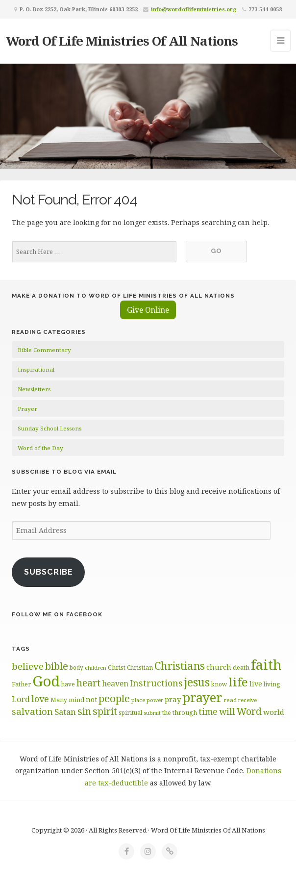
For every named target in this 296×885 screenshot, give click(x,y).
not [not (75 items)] (91, 699)
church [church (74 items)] (218, 667)
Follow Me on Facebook (57, 614)
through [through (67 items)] (185, 712)
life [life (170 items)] (238, 682)
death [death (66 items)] (241, 667)
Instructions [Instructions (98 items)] (156, 683)
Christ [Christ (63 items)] (116, 667)
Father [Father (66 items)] (21, 684)
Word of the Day (40, 448)
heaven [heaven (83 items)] (115, 683)
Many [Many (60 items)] (58, 700)
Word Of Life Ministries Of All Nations (122, 41)
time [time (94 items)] (208, 711)
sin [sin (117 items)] (84, 711)
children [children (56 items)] (95, 667)
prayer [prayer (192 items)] (202, 697)
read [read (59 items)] (230, 700)
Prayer (27, 408)
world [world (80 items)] (273, 712)
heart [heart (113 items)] (88, 682)
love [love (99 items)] (40, 699)
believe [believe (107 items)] (28, 666)
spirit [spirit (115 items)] (105, 711)
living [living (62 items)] (272, 684)
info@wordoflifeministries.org (194, 9)
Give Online (148, 309)
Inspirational (36, 369)
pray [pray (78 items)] (173, 699)
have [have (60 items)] (68, 684)
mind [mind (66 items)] (76, 699)
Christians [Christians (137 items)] (179, 665)
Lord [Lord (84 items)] (21, 699)
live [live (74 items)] (255, 683)
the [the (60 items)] (166, 712)
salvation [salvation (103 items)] (32, 711)
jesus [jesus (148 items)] (197, 682)
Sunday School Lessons (49, 428)
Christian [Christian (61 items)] (140, 667)
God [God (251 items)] (46, 681)
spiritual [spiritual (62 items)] (130, 712)
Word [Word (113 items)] (249, 711)
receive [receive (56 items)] (247, 700)
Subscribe (48, 572)
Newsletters (34, 389)
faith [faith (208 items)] (266, 665)
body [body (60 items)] (76, 667)
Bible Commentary (44, 350)
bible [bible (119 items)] (56, 666)
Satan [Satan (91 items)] (65, 711)
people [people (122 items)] (114, 698)
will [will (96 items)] (227, 711)
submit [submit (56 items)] (152, 712)
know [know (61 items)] (219, 684)
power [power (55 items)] (155, 700)
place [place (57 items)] (138, 700)
